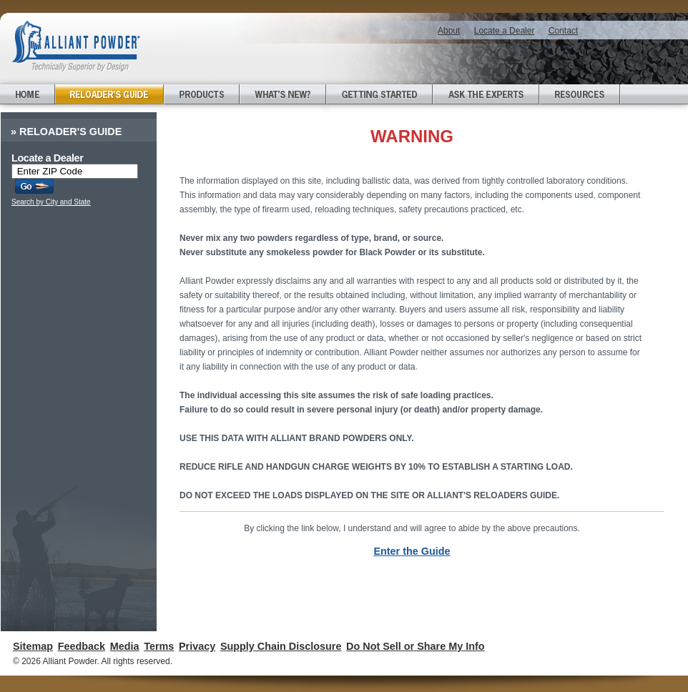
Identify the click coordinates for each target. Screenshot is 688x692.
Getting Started (379, 94)
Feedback (81, 646)
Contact (563, 31)
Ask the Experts (486, 94)
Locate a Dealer (504, 31)
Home (27, 94)
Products (202, 94)
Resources (580, 94)
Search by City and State (51, 202)
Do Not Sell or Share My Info (415, 646)
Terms (159, 646)
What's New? (283, 94)
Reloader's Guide (109, 94)
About (449, 31)
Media (124, 646)
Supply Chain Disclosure (281, 646)
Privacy (197, 646)
